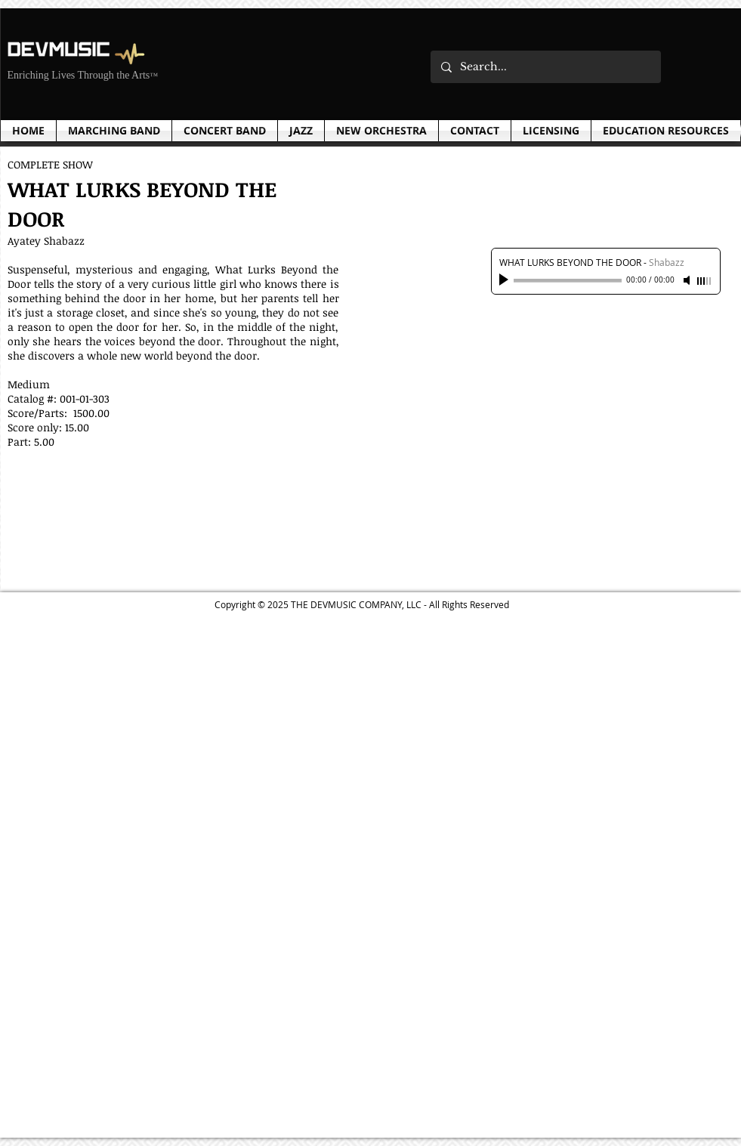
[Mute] (688, 280)
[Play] (505, 280)
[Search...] (544, 67)
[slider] (704, 281)
